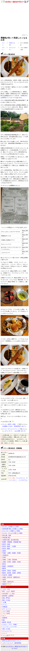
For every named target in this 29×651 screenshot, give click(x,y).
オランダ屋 (11, 478)
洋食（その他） (6, 628)
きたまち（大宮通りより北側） (11, 526)
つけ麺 (4, 602)
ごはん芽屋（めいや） (20, 431)
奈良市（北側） (12, 424)
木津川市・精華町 (7, 575)
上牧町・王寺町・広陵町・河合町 (11, 562)
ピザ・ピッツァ (6, 609)
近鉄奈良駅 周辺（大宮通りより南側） (13, 528)
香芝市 (4, 564)
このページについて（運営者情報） (12, 643)
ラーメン (4, 604)
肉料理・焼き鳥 (6, 622)
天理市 (4, 557)
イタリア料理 (6, 611)
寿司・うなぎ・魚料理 (8, 591)
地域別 (6, 584)
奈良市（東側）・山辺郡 (9, 546)
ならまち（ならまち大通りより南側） (12, 533)
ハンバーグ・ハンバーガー (9, 626)
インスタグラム (23, 480)
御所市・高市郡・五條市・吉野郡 (11, 573)
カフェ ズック (8, 431)
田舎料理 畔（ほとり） (20, 426)
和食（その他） (6, 600)
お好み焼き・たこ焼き (8, 593)
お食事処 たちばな (7, 426)
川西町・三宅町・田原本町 (9, 559)
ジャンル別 (8, 635)
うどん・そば (6, 589)
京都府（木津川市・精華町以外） (11, 577)
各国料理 (4, 617)
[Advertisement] (14, 19)
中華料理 (4, 606)
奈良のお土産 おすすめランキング (11, 640)
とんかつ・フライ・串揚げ (9, 624)
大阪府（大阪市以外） (8, 581)
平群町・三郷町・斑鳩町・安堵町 (11, 553)
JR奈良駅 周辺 (6, 537)
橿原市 (4, 568)
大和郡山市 (5, 555)
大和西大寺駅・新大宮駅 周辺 (10, 539)
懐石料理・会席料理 (7, 595)
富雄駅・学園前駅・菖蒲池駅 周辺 (11, 542)
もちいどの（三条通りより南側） (11, 531)
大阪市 (4, 579)
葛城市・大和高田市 (7, 566)
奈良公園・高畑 (6, 535)
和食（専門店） (6, 598)
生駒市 (4, 550)
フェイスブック (20, 478)
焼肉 (3, 620)
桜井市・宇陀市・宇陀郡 (9, 570)
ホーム (4, 424)
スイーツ (4, 633)
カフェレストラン (13, 429)
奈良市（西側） (6, 548)
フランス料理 (6, 613)
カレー (4, 615)
